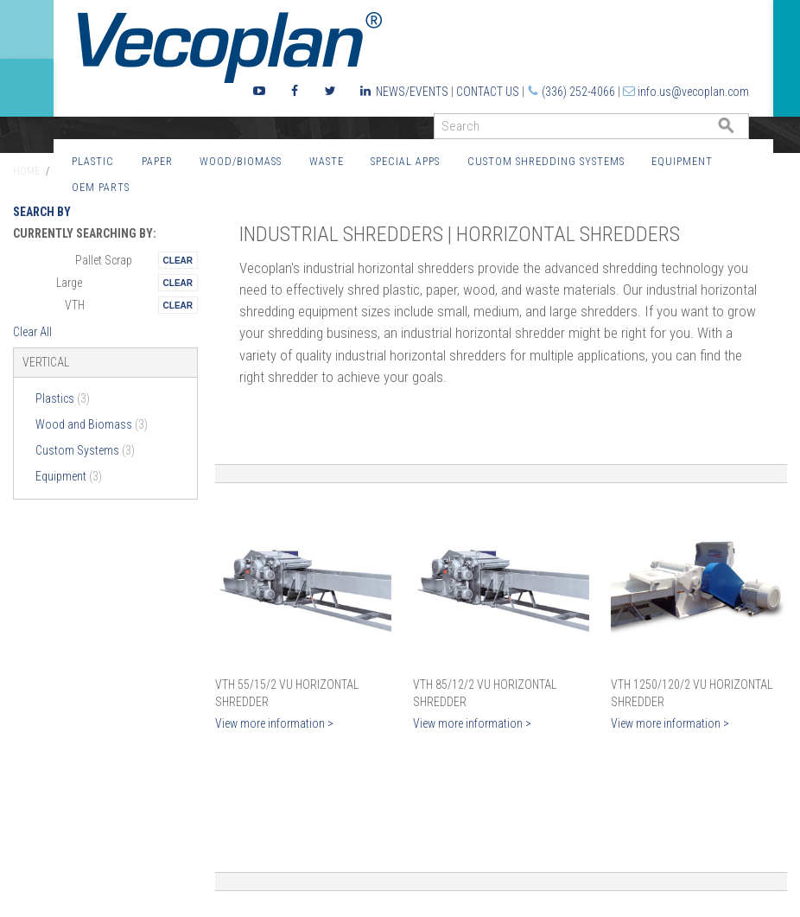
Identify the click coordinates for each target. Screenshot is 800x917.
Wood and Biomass (91, 424)
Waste (326, 161)
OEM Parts (101, 187)
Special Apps (405, 161)
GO (742, 130)
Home (26, 171)
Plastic (93, 161)
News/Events (412, 92)
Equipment (682, 161)
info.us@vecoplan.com (693, 92)
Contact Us (487, 92)
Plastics (62, 398)
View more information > (274, 723)
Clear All (32, 332)
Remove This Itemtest (178, 260)
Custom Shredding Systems (546, 161)
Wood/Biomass (241, 161)
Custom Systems (85, 450)
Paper (157, 161)
